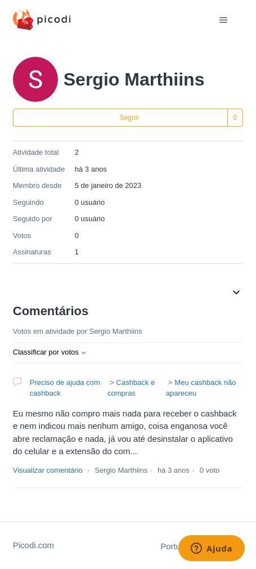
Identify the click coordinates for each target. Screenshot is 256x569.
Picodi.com (33, 545)
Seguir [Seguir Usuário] (130, 118)
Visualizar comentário (48, 470)
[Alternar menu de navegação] (223, 20)
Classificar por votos (50, 352)
